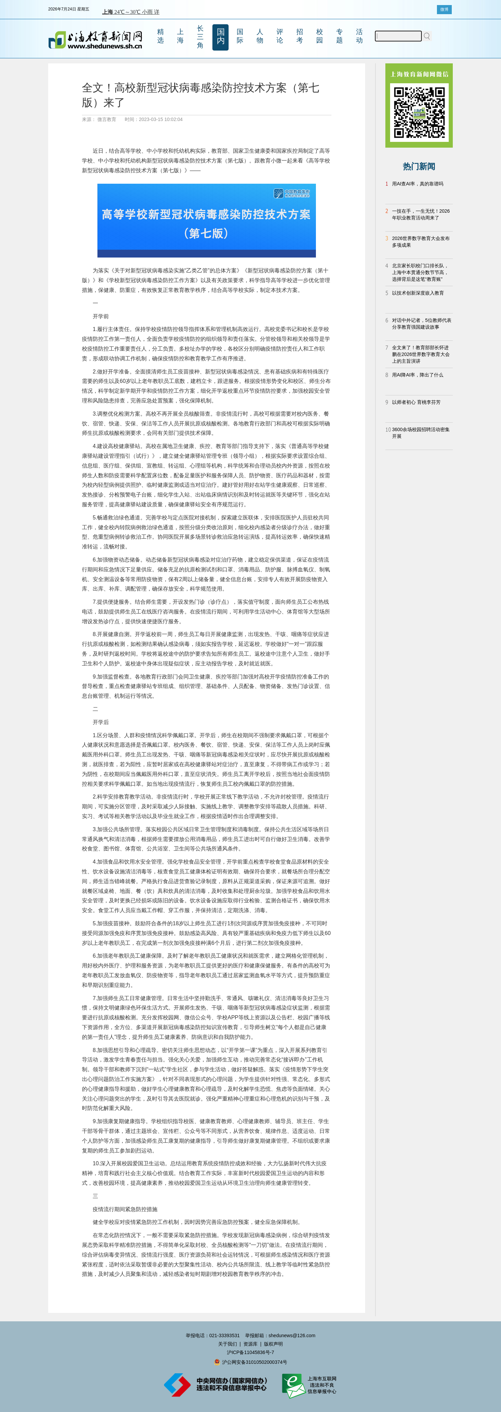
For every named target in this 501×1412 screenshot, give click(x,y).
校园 (319, 36)
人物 (260, 36)
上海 (180, 36)
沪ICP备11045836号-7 (250, 1352)
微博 (444, 9)
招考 (299, 36)
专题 (339, 36)
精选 (160, 36)
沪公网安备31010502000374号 (250, 1362)
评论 (279, 36)
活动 (359, 36)
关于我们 (227, 1344)
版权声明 (273, 1344)
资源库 (250, 1344)
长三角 (200, 37)
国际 (240, 36)
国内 (221, 36)
